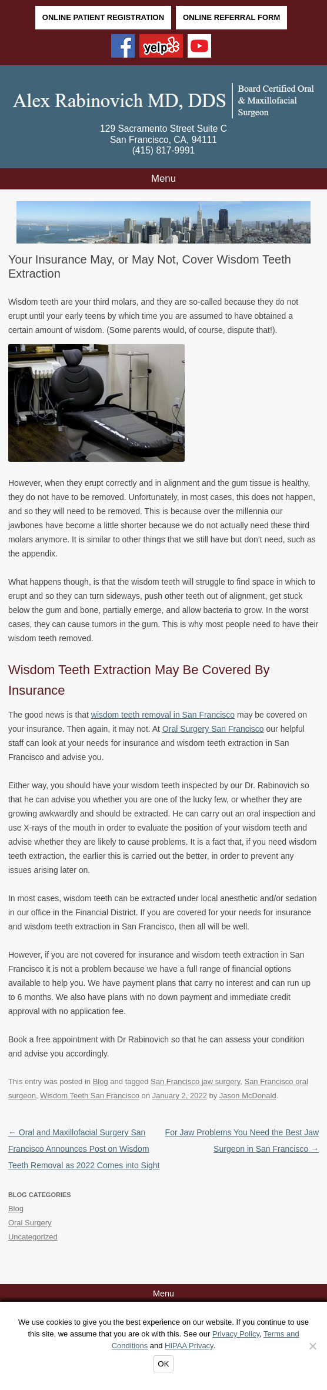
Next (301, 226)
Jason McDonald (247, 1095)
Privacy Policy (235, 1333)
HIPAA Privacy (189, 1345)
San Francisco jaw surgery (195, 1081)
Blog (100, 1081)
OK (163, 1363)
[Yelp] (161, 47)
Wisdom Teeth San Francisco (89, 1095)
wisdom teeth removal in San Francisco (163, 714)
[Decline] (312, 1346)
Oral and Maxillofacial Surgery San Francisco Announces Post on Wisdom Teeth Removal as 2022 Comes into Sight (84, 1149)
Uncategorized (33, 1236)
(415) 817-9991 (163, 150)
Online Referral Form (231, 17)
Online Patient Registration (103, 17)
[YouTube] (199, 47)
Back (25, 226)
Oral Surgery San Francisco (213, 729)
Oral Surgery (30, 1222)
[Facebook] (123, 47)
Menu (163, 178)
